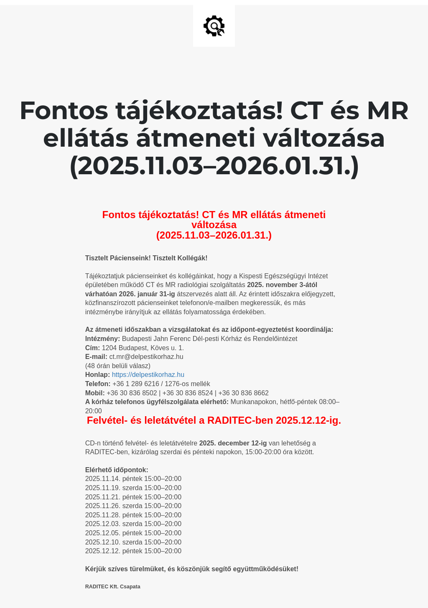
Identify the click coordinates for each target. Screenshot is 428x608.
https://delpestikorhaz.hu (148, 374)
